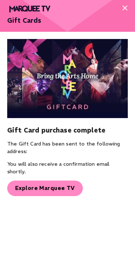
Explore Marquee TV (45, 188)
